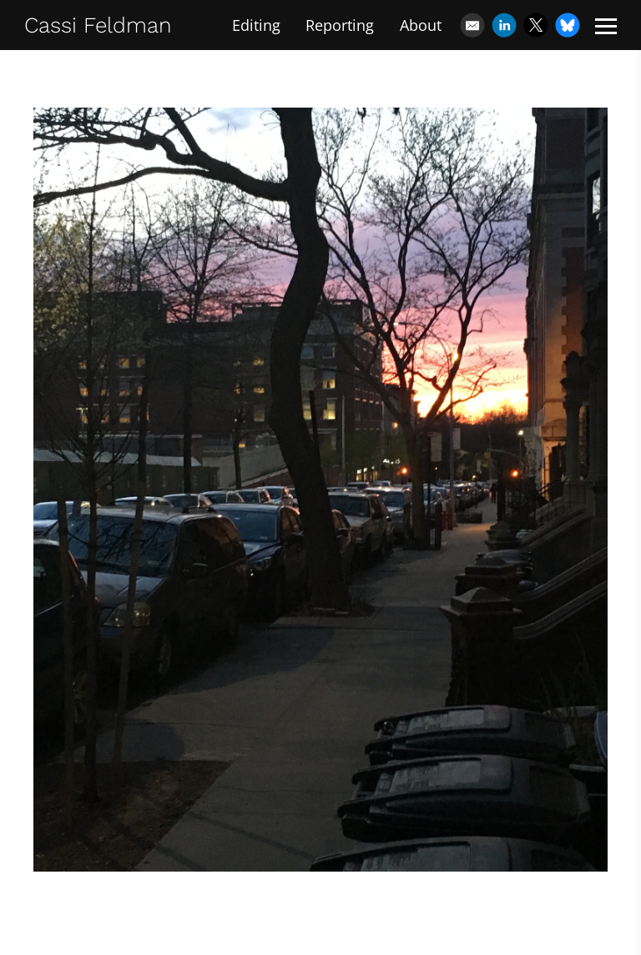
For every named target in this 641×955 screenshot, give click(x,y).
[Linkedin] (504, 25)
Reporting (339, 25)
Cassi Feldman (98, 25)
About (421, 25)
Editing (256, 25)
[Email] (472, 25)
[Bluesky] (567, 25)
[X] (535, 25)
